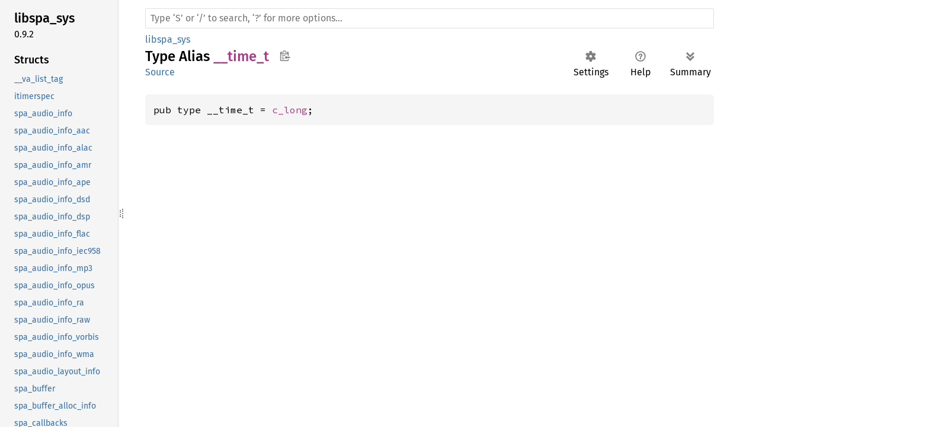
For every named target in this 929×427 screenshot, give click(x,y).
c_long (289, 110)
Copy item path (284, 56)
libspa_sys (167, 39)
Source (160, 72)
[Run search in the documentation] (429, 18)
